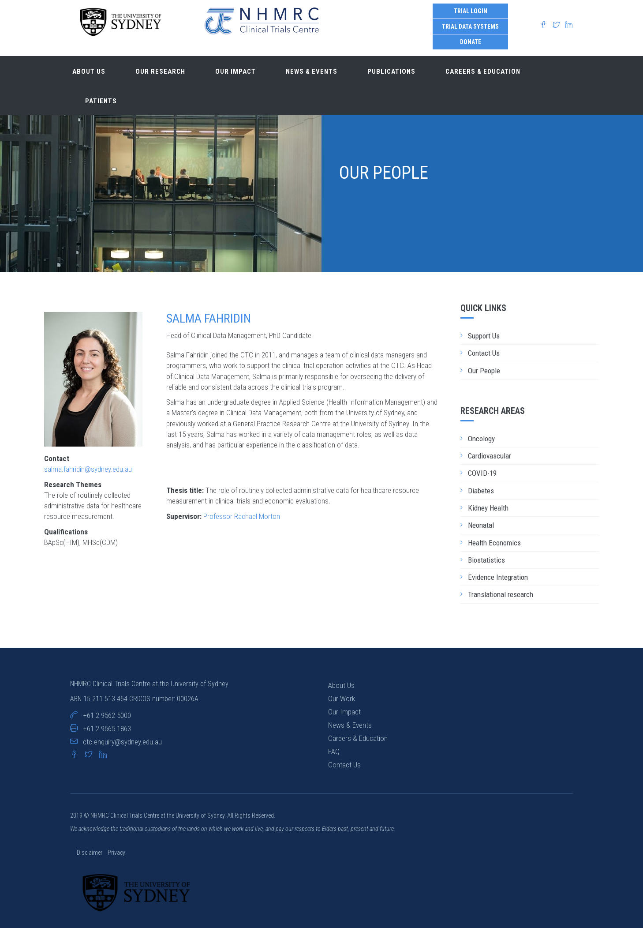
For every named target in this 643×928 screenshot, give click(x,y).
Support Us (484, 335)
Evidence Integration (498, 577)
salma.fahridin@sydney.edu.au (88, 469)
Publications (391, 71)
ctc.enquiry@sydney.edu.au (122, 741)
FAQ (334, 751)
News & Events (311, 71)
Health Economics (494, 542)
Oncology (481, 438)
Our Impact (344, 711)
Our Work (341, 698)
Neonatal (481, 525)
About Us (341, 685)
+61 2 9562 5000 (107, 715)
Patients (101, 101)
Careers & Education (482, 71)
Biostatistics (486, 560)
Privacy (116, 852)
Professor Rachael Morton (241, 516)
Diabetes (481, 490)
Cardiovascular (489, 455)
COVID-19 (482, 473)
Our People (484, 370)
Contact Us (484, 353)
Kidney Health (488, 507)
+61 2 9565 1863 (107, 728)
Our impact (235, 71)
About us (88, 71)
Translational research (500, 594)
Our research (160, 71)
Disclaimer (90, 852)
